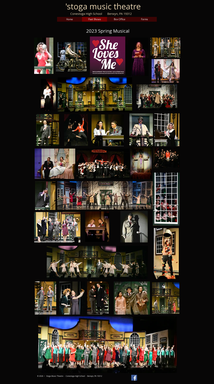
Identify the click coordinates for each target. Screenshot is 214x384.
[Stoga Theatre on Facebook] (134, 378)
